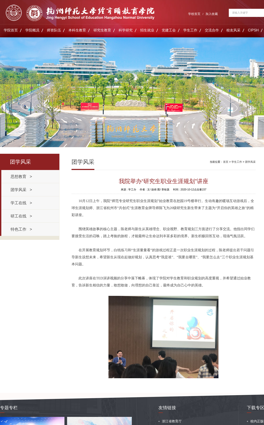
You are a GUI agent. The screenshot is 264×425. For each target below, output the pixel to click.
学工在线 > (21, 203)
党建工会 (169, 30)
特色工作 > (21, 229)
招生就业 (147, 30)
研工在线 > (21, 216)
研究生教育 (102, 30)
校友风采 (233, 30)
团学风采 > (21, 190)
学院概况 (32, 30)
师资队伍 (54, 30)
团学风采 (250, 161)
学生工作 (190, 30)
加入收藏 (211, 14)
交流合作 (212, 30)
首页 (225, 161)
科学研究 (126, 30)
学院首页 (11, 30)
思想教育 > (21, 176)
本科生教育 (77, 30)
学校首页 (194, 14)
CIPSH (253, 30)
